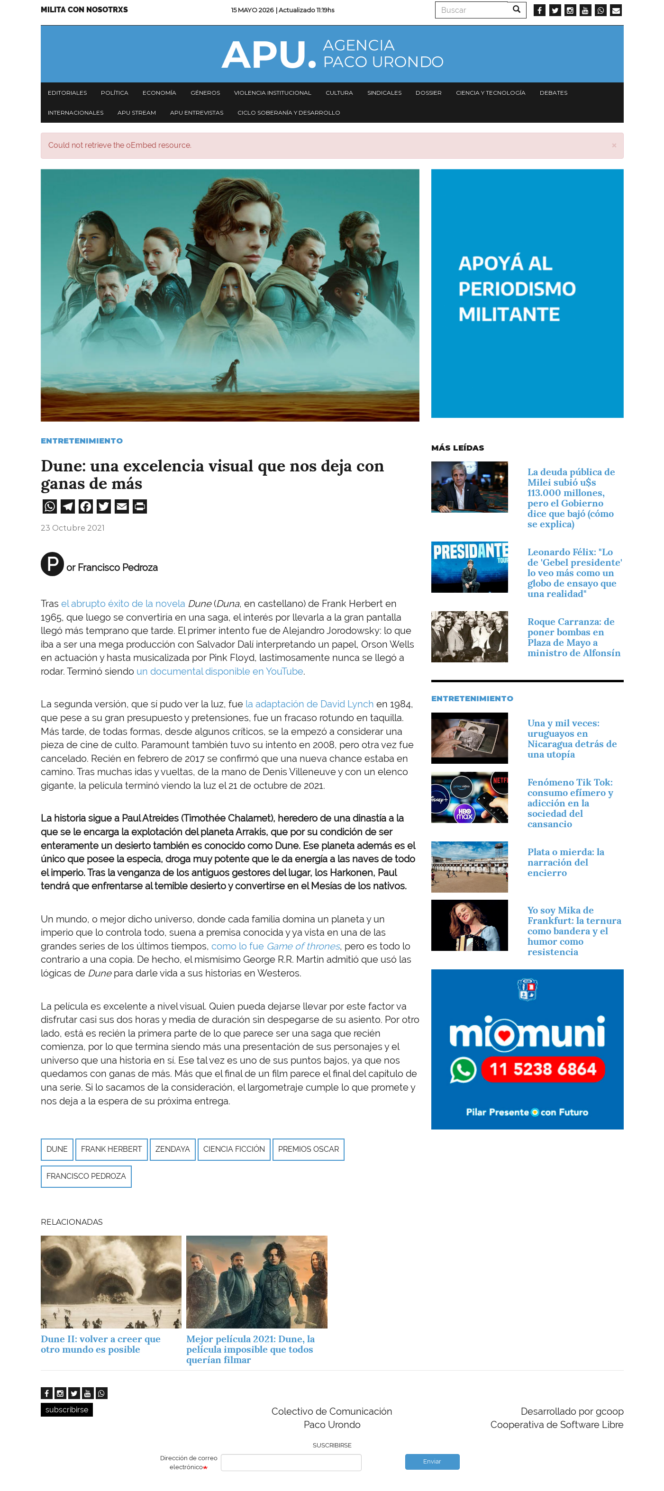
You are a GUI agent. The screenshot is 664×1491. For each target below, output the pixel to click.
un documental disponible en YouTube (219, 671)
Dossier (429, 92)
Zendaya (172, 1149)
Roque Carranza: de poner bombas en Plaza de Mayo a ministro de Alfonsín (574, 637)
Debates (553, 92)
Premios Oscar (308, 1149)
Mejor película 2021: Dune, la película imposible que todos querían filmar (250, 1349)
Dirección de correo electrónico (189, 1463)
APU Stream (137, 112)
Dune (57, 1149)
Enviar (432, 1461)
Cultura (339, 92)
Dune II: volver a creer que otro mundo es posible (101, 1344)
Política (114, 92)
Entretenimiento (82, 440)
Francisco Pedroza (86, 1176)
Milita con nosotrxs (84, 9)
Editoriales (67, 92)
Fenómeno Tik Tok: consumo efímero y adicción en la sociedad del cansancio (570, 803)
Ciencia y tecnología (491, 92)
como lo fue (275, 946)
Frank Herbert (111, 1149)
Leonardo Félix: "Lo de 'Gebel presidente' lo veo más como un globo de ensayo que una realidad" (575, 573)
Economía (159, 92)
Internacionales (75, 112)
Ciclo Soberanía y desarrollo (288, 112)
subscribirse (66, 1409)
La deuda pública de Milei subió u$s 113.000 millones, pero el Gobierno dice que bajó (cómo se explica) (571, 498)
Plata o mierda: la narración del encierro (566, 862)
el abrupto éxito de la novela (124, 603)
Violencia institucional (272, 92)
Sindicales (384, 92)
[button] (614, 145)
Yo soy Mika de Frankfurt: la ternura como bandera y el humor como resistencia (574, 931)
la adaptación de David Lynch (310, 704)
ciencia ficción (234, 1149)
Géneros (205, 92)
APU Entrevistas (196, 112)
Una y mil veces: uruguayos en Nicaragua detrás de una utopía (572, 738)
